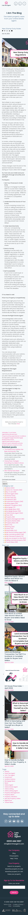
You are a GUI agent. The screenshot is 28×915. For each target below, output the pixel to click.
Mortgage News (12, 438)
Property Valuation (11, 796)
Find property (14, 856)
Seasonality (11, 530)
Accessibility (16, 906)
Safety (10, 529)
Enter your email (14, 883)
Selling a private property (16, 540)
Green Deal (11, 498)
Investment (8, 777)
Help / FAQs (14, 858)
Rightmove (8, 800)
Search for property (14, 866)
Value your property (14, 874)
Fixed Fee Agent (10, 773)
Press (7, 441)
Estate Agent (12, 494)
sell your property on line (14, 445)
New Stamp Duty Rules (11, 471)
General (8, 434)
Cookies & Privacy (18, 904)
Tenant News (12, 542)
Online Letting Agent (11, 791)
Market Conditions (20, 436)
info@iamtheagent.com (14, 844)
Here (18, 424)
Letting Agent (11, 436)
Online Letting (9, 789)
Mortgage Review (13, 511)
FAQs (9, 906)
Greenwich (11, 499)
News (6, 783)
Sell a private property (15, 534)
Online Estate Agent (14, 513)
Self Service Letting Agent (16, 532)
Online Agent (9, 785)
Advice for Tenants (14, 490)
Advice (4, 432)
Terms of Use (7, 904)
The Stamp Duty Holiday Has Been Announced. (13, 450)
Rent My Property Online (12, 798)
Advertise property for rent (14, 871)
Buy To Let (9, 432)
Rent (9, 525)
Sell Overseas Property (14, 536)
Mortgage (5, 438)
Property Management (15, 519)
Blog (14, 853)
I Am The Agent (10, 775)
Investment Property (14, 501)
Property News (10, 443)
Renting (10, 527)
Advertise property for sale (14, 869)
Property (11, 441)
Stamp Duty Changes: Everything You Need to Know (14, 462)
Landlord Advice (10, 779)
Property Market (13, 521)
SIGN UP (14, 892)
